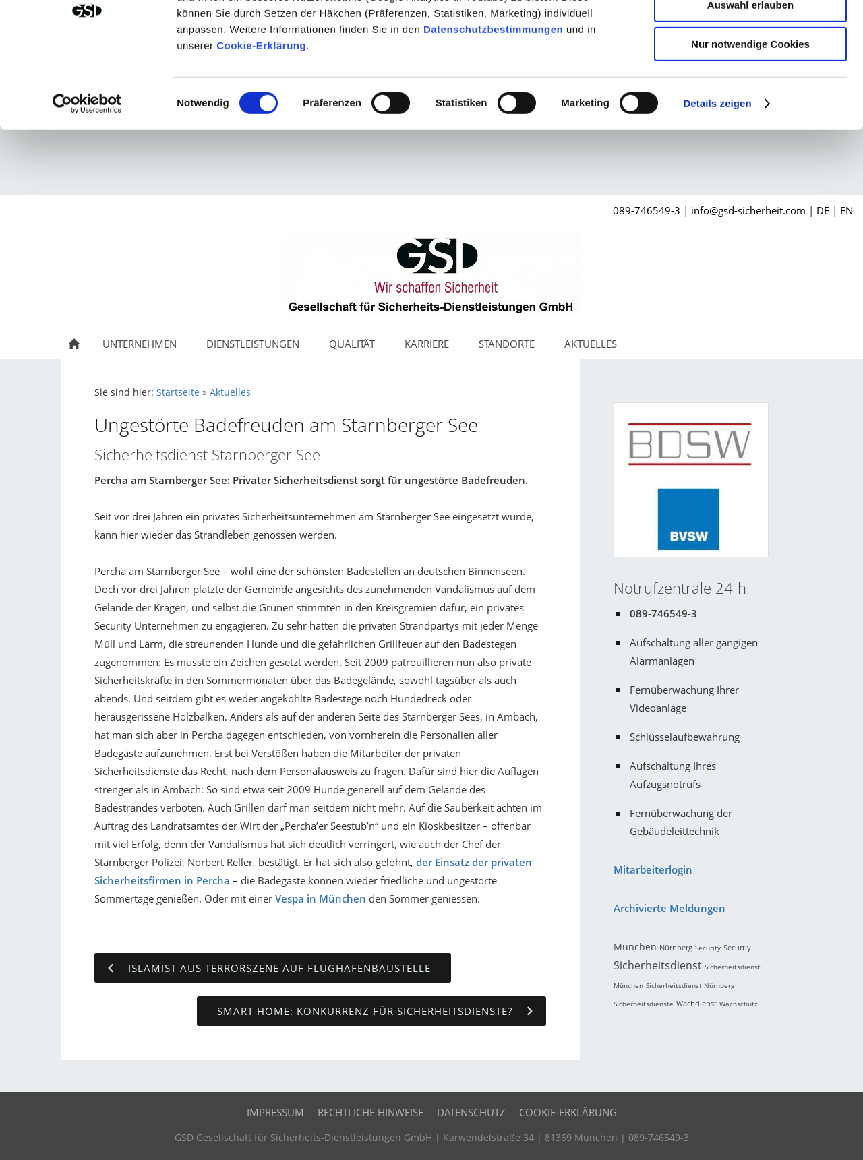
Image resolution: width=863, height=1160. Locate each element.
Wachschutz (738, 1007)
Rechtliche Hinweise (370, 1115)
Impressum (275, 1115)
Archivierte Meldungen (669, 911)
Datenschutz (471, 1115)
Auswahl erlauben (750, 73)
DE (822, 213)
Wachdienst (696, 1007)
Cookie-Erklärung (261, 113)
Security (708, 951)
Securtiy (737, 951)
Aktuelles (230, 396)
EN (846, 213)
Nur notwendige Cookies (750, 112)
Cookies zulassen (750, 33)
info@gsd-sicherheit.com (748, 213)
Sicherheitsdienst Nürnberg (690, 989)
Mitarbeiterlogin (653, 873)
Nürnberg (675, 951)
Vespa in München (320, 902)
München (635, 950)
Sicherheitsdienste (644, 1007)
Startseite (178, 396)
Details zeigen (717, 171)
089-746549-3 (646, 213)
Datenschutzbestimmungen (493, 97)
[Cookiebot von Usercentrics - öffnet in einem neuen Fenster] (87, 172)
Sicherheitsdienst (658, 968)
